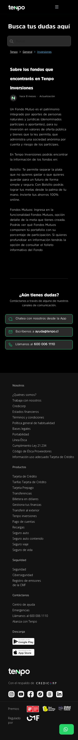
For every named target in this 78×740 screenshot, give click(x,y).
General (27, 51)
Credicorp (19, 406)
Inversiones (44, 51)
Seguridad (19, 569)
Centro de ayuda (23, 604)
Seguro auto (20, 533)
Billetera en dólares (25, 499)
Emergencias (21, 610)
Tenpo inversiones (24, 516)
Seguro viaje (20, 544)
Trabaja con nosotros (26, 400)
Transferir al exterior (25, 510)
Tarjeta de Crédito (24, 476)
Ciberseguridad (22, 575)
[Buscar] (39, 41)
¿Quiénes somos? (24, 395)
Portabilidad (20, 434)
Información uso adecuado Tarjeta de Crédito (43, 457)
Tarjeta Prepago (23, 488)
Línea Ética (19, 440)
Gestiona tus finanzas (26, 505)
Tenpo (14, 51)
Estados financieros (25, 412)
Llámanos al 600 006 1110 (30, 616)
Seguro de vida (22, 550)
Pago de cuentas (23, 522)
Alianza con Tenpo (24, 621)
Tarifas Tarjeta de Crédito (29, 482)
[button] (58, 7)
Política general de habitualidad (33, 423)
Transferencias (22, 493)
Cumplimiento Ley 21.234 (29, 446)
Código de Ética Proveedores (32, 451)
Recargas (18, 527)
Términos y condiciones (28, 417)
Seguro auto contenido (27, 539)
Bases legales (21, 429)
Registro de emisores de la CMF (26, 583)
